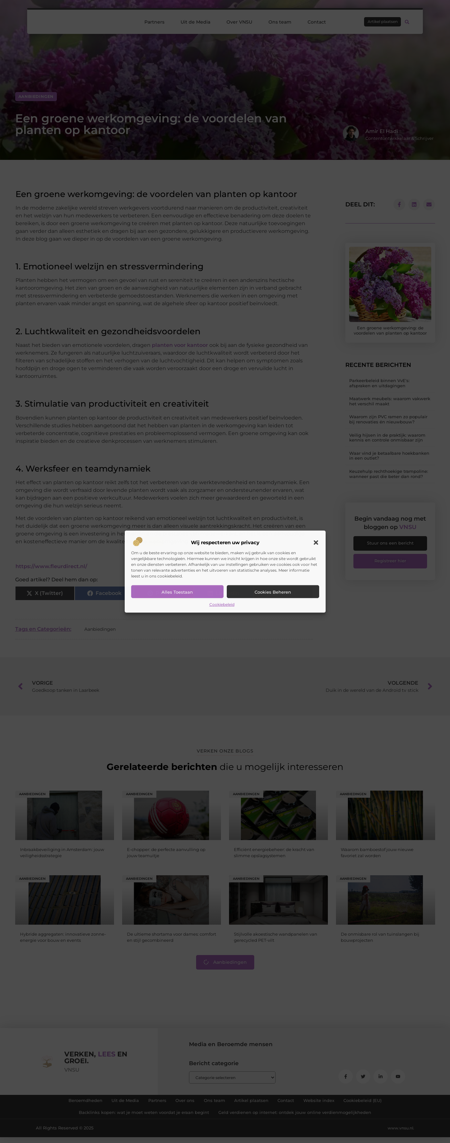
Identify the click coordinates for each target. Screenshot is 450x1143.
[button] (316, 542)
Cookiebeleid (222, 604)
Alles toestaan (177, 592)
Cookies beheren (273, 592)
